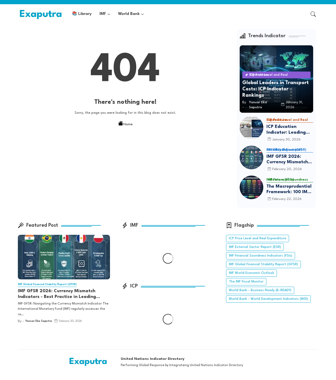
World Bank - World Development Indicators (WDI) (268, 299)
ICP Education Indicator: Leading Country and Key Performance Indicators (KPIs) (286, 129)
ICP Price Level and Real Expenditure (257, 238)
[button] (313, 14)
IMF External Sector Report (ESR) (255, 247)
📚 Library (82, 14)
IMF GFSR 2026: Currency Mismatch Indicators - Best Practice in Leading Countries (287, 159)
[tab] (82, 14)
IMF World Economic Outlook (251, 273)
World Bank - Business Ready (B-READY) (260, 290)
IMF (102, 14)
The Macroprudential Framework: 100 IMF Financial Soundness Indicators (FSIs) (289, 189)
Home (125, 124)
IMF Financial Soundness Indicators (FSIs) (260, 255)
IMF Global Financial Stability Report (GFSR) (263, 264)
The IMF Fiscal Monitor (246, 281)
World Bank (129, 14)
